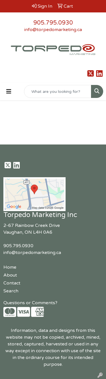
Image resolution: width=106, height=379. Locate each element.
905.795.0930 (53, 22)
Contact (11, 283)
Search (10, 291)
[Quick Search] (57, 91)
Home (9, 267)
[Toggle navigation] (9, 91)
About (10, 275)
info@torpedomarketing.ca (53, 29)
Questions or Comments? (30, 303)
